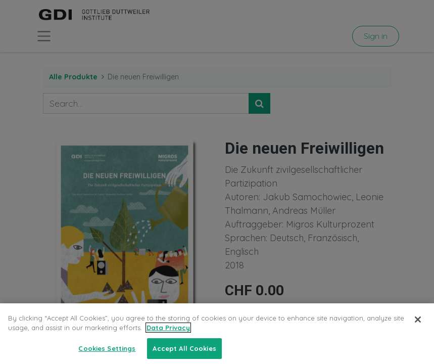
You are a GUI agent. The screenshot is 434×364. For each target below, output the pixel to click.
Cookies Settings (106, 353)
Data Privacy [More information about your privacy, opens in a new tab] (168, 333)
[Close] (418, 324)
